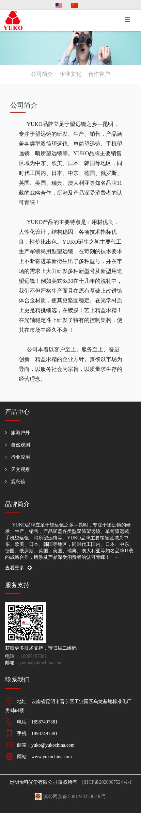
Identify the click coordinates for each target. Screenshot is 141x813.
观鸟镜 (18, 481)
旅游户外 (20, 432)
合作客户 (99, 74)
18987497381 (33, 656)
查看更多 (18, 567)
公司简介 (42, 74)
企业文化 (70, 74)
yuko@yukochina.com (41, 662)
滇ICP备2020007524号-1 (106, 782)
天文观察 (20, 469)
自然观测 (20, 445)
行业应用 (20, 457)
